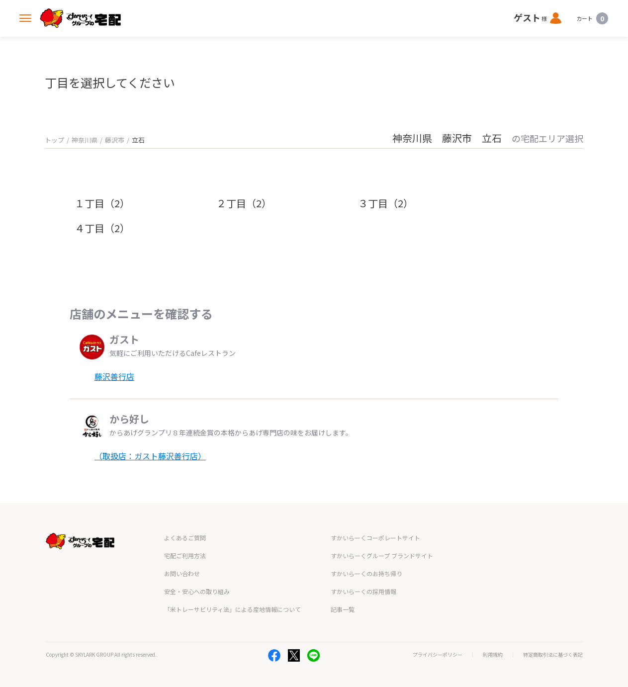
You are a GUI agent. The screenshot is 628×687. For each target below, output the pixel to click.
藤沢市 (114, 140)
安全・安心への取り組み (197, 591)
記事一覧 (343, 609)
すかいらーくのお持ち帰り (366, 573)
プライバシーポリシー (437, 654)
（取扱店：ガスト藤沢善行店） (150, 456)
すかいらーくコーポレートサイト (375, 537)
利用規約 (493, 654)
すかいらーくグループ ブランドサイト (382, 555)
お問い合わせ (182, 573)
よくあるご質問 (185, 537)
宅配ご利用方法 (185, 555)
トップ (54, 140)
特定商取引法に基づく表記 (553, 654)
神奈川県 (84, 140)
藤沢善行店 (114, 376)
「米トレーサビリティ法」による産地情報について (232, 609)
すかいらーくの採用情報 (363, 591)
